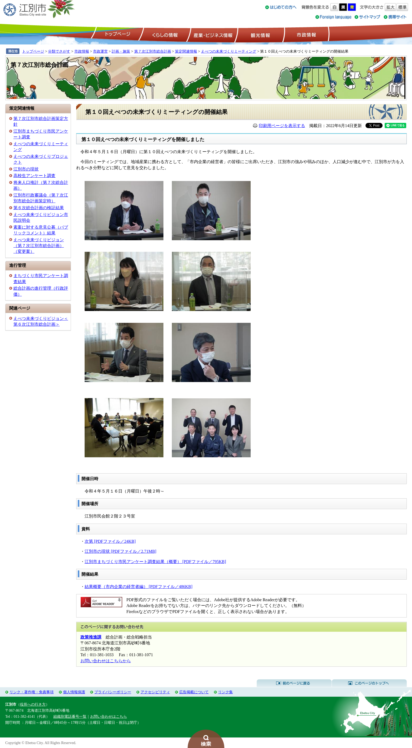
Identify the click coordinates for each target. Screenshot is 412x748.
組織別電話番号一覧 (69, 716)
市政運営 (100, 51)
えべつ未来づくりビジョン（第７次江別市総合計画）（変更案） (38, 246)
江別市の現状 (26, 169)
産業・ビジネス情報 (212, 34)
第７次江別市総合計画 (152, 51)
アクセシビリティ (155, 692)
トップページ (117, 34)
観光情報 (259, 34)
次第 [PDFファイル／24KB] (110, 541)
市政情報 (305, 34)
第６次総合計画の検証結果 (38, 207)
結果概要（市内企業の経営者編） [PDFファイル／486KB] (138, 586)
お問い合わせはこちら (108, 716)
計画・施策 (121, 51)
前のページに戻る (294, 683)
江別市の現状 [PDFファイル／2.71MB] (120, 551)
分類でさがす (59, 51)
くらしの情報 (164, 34)
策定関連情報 (186, 51)
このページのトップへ (369, 683)
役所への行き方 (33, 704)
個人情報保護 (74, 692)
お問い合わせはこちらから (105, 661)
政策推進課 (90, 637)
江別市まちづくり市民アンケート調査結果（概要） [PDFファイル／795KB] (155, 561)
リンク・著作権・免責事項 (31, 692)
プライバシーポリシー (112, 692)
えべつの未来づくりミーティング (228, 51)
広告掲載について (194, 692)
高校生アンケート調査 (34, 175)
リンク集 (225, 692)
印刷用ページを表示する (282, 125)
